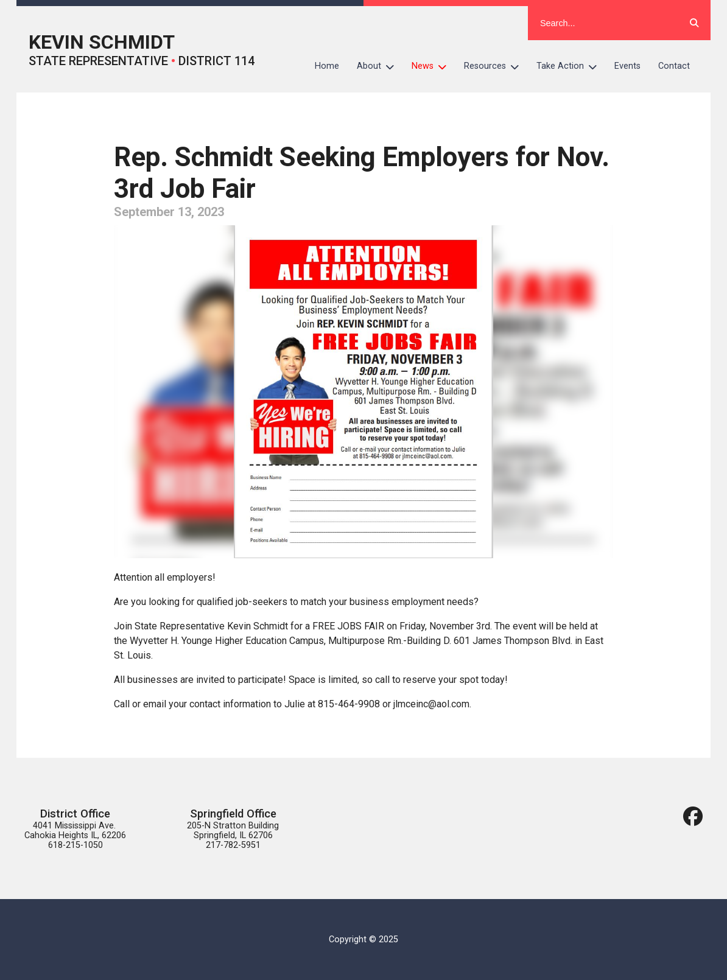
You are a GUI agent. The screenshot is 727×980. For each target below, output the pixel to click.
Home (327, 66)
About (380, 66)
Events (627, 66)
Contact (674, 66)
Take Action (571, 66)
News (433, 66)
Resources (496, 66)
